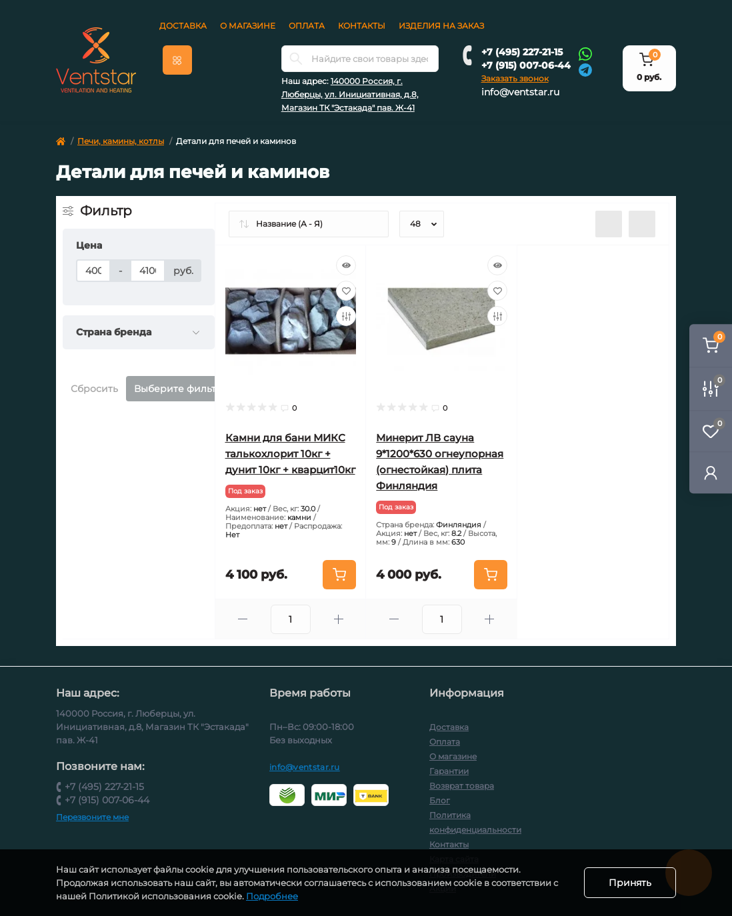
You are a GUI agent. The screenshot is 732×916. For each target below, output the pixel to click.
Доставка (183, 26)
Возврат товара (461, 786)
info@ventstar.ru (520, 92)
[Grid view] (642, 224)
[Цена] (93, 270)
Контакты (361, 26)
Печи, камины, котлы (120, 141)
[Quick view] (346, 265)
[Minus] (243, 619)
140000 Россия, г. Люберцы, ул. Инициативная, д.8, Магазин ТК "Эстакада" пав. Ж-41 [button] (350, 94)
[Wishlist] (346, 291)
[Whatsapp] (585, 53)
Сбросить (94, 389)
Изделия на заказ (441, 26)
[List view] (608, 224)
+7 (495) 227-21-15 (522, 52)
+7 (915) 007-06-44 (526, 65)
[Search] (296, 58)
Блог (439, 800)
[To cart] (339, 574)
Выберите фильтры (182, 389)
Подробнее (272, 896)
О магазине (247, 26)
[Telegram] (585, 69)
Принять (630, 883)
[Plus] (338, 619)
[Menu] (177, 60)
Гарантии (449, 771)
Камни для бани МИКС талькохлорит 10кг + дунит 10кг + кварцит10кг (290, 453)
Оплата (307, 26)
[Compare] (346, 316)
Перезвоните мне (92, 817)
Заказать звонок (515, 78)
